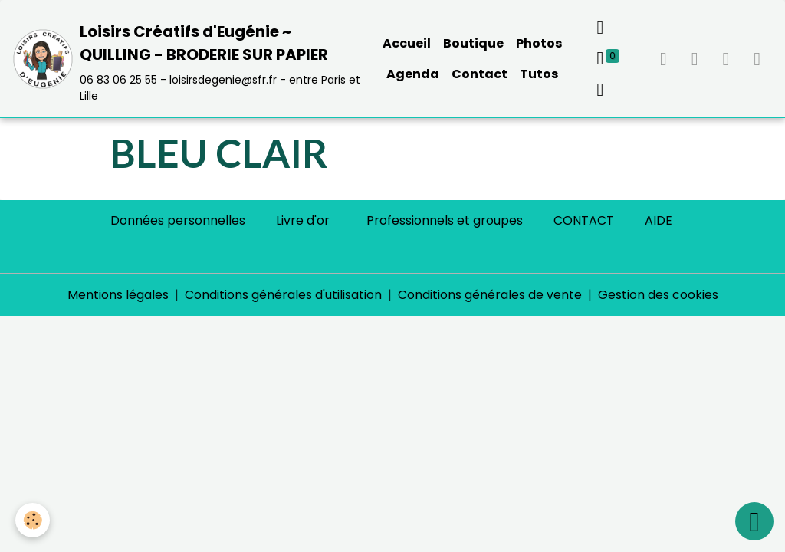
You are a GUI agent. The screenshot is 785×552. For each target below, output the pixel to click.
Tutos (539, 74)
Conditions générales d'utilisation (283, 295)
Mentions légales (118, 295)
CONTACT (583, 220)
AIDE (658, 220)
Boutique (473, 43)
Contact (479, 74)
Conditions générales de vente (490, 295)
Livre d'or (303, 220)
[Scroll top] (754, 521)
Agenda (412, 74)
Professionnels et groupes (444, 220)
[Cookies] (32, 520)
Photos (539, 43)
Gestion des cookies (658, 295)
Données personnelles (177, 220)
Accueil (407, 43)
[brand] (186, 59)
